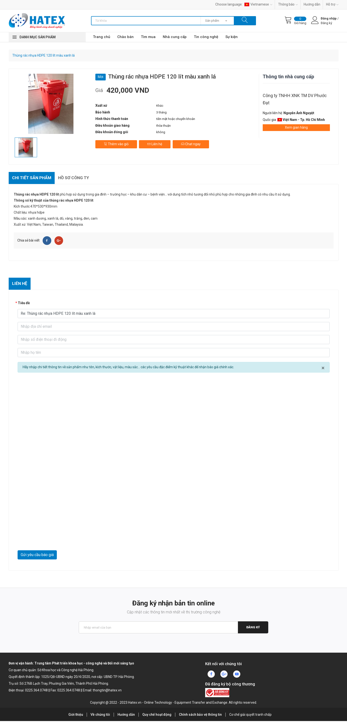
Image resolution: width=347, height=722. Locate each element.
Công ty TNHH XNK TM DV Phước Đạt (295, 99)
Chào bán (125, 37)
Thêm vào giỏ (116, 143)
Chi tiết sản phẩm (32, 178)
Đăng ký (253, 628)
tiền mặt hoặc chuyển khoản (175, 119)
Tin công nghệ (206, 37)
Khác (159, 105)
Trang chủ (101, 37)
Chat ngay (191, 143)
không (160, 132)
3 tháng (161, 112)
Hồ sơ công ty (76, 178)
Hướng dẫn (312, 4)
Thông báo (288, 4)
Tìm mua (148, 37)
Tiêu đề (24, 304)
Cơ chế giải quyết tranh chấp (250, 716)
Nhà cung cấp (175, 37)
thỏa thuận (163, 125)
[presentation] (54, 539)
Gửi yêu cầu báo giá (37, 556)
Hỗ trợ (332, 4)
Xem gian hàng (296, 127)
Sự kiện (231, 37)
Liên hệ (155, 143)
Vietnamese (258, 4)
